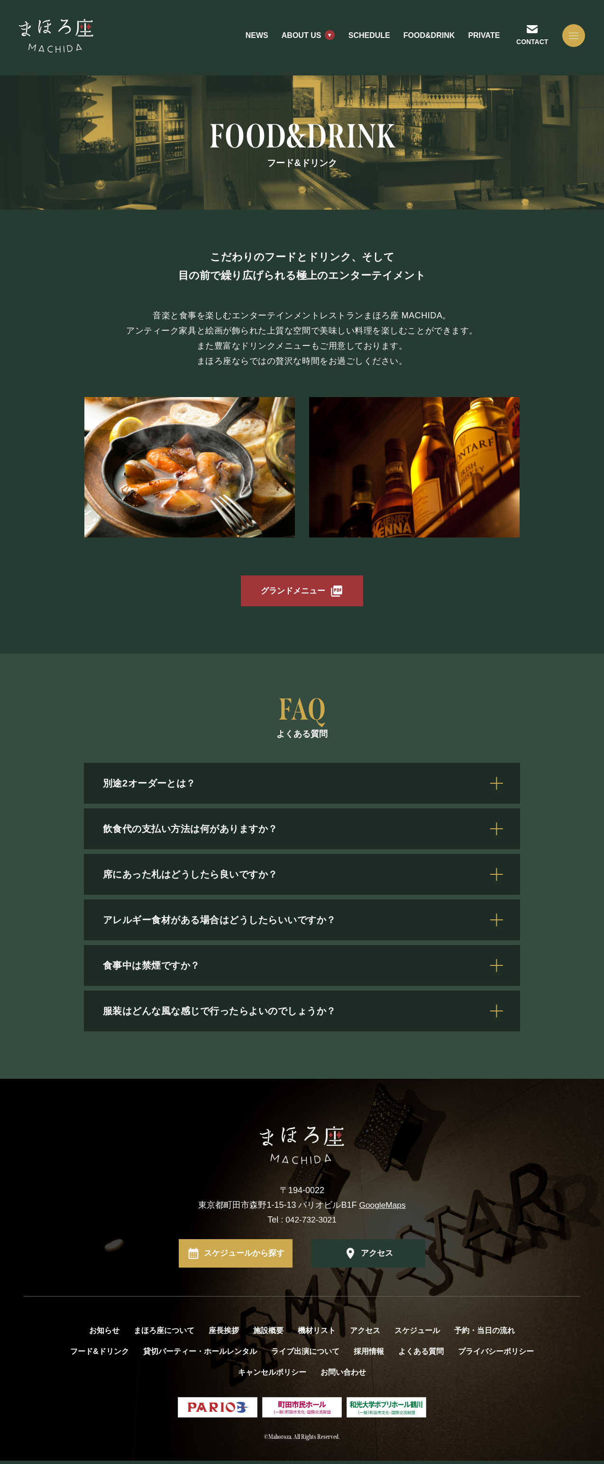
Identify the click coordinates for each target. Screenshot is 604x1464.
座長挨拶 (224, 1334)
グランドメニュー (293, 592)
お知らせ (104, 1334)
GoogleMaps (382, 1208)
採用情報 (369, 1355)
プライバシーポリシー (496, 1355)
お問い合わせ (343, 1375)
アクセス (377, 1256)
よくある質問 (421, 1355)
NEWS (254, 38)
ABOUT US (299, 38)
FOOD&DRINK (426, 38)
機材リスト (317, 1334)
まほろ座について (164, 1334)
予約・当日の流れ (484, 1334)
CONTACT (530, 43)
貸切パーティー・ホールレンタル (200, 1355)
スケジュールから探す (244, 1256)
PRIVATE (481, 38)
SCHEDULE (366, 38)
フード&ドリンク (99, 1355)
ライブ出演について (305, 1355)
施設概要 (268, 1334)
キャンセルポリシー (272, 1375)
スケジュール (417, 1334)
